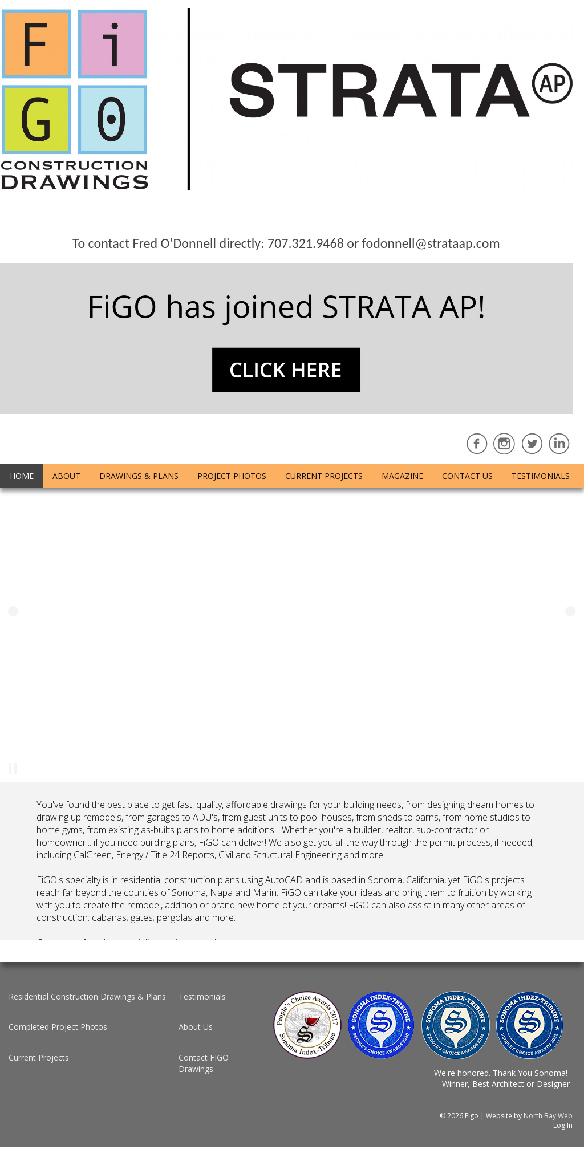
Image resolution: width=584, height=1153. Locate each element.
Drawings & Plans (139, 475)
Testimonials (541, 475)
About (66, 475)
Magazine (402, 475)
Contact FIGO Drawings (204, 1063)
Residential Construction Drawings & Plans (87, 996)
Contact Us (467, 475)
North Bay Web (548, 1115)
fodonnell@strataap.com (431, 243)
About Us (196, 1026)
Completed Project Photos (58, 1026)
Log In (563, 1125)
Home (22, 475)
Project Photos (231, 475)
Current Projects (324, 475)
